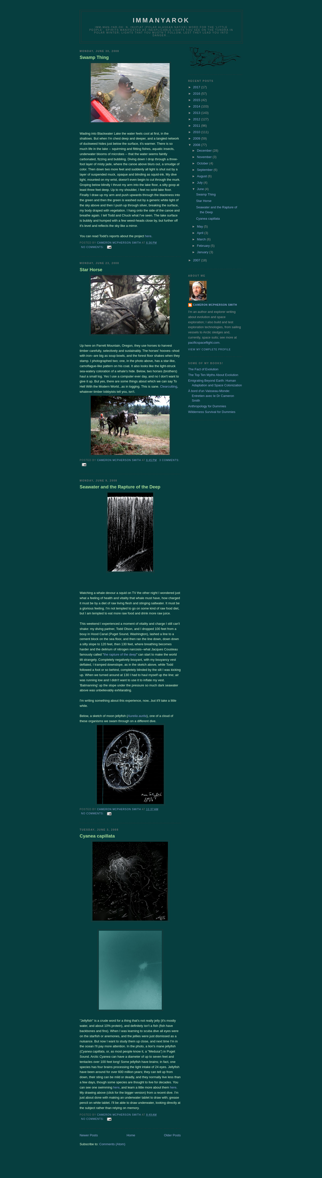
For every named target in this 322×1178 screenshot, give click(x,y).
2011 (197, 125)
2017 (197, 87)
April (200, 233)
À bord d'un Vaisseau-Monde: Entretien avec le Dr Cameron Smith (211, 395)
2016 (197, 93)
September (205, 170)
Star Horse (91, 269)
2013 (197, 113)
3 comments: (169, 460)
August (202, 176)
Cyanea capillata (97, 836)
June (201, 189)
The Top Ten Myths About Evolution (213, 375)
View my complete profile (209, 349)
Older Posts (172, 1135)
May (200, 226)
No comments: (93, 247)
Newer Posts (89, 1135)
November (205, 157)
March (202, 239)
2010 (197, 132)
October (203, 163)
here (148, 236)
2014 (197, 106)
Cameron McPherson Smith (215, 304)
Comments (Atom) (112, 1144)
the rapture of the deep (120, 654)
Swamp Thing (94, 57)
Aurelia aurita (137, 716)
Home (131, 1135)
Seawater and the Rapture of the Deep (120, 486)
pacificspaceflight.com (203, 342)
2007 (197, 260)
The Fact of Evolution (203, 369)
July (200, 182)
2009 (197, 138)
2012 (197, 119)
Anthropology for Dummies (207, 406)
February (204, 246)
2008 (197, 145)
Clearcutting (168, 386)
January (203, 252)
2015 (197, 100)
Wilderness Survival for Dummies (211, 412)
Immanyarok (161, 20)
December (205, 150)
